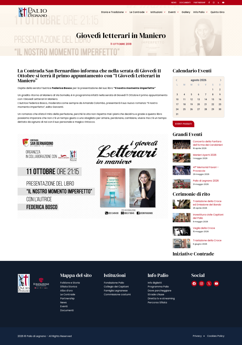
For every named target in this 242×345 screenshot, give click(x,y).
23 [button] (220, 104)
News (173, 2)
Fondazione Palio (114, 282)
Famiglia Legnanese (116, 290)
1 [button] (212, 89)
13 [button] (198, 99)
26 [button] (191, 109)
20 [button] (198, 104)
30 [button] (220, 109)
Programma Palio (158, 286)
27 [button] (198, 109)
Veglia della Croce (204, 228)
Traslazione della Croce (207, 240)
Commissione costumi (117, 294)
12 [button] (191, 99)
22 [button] (213, 104)
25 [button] (184, 109)
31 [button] (177, 114)
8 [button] (212, 94)
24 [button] (177, 109)
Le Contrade (137, 12)
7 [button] (205, 94)
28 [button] (205, 109)
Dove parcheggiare (159, 290)
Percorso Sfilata (157, 302)
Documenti (185, 2)
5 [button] (191, 94)
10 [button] (177, 99)
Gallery (186, 12)
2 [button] (220, 89)
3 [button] (177, 94)
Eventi (172, 12)
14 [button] (205, 99)
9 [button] (220, 94)
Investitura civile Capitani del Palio (208, 216)
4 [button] (184, 94)
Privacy (197, 336)
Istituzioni (156, 12)
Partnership (199, 2)
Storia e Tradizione (112, 12)
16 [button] (220, 99)
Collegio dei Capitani (116, 286)
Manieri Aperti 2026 (204, 155)
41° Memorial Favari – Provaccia (206, 168)
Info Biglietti (155, 282)
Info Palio (198, 12)
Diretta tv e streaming (161, 298)
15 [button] (213, 99)
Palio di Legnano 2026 (206, 180)
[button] (176, 80)
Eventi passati (183, 123)
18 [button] (184, 104)
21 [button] (205, 104)
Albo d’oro (66, 290)
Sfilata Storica (68, 286)
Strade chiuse (156, 294)
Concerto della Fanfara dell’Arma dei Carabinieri (208, 143)
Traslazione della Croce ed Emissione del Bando (207, 202)
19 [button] (191, 104)
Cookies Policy (215, 336)
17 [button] (177, 104)
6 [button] (198, 94)
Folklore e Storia (70, 282)
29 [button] (213, 109)
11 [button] (184, 99)
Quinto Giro (217, 12)
